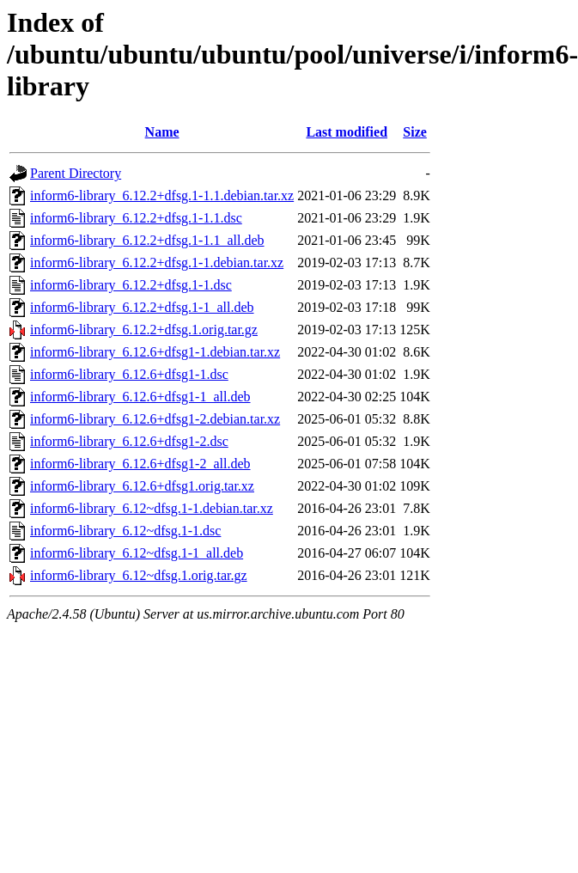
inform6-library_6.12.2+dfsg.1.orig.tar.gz (144, 329)
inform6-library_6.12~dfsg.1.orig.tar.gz (138, 575)
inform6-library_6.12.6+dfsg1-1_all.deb (140, 396)
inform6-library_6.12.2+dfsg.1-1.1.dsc (136, 218)
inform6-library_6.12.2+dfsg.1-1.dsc (131, 285)
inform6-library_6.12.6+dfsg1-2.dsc (129, 441)
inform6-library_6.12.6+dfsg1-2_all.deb (140, 463)
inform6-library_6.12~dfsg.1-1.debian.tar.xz (151, 508)
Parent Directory (75, 173)
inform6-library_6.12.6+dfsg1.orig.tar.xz (142, 486)
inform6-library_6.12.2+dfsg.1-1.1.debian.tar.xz (162, 195)
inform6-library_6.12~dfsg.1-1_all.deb (136, 553)
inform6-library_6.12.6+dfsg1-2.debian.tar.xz (155, 419)
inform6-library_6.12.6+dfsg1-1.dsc (129, 374)
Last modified (346, 132)
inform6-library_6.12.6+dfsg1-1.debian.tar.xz (155, 352)
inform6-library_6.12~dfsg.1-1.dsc (125, 530)
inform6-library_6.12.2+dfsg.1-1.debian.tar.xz (156, 262)
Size (415, 132)
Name (162, 132)
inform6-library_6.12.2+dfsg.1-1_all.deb (142, 307)
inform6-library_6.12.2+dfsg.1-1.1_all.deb (147, 240)
